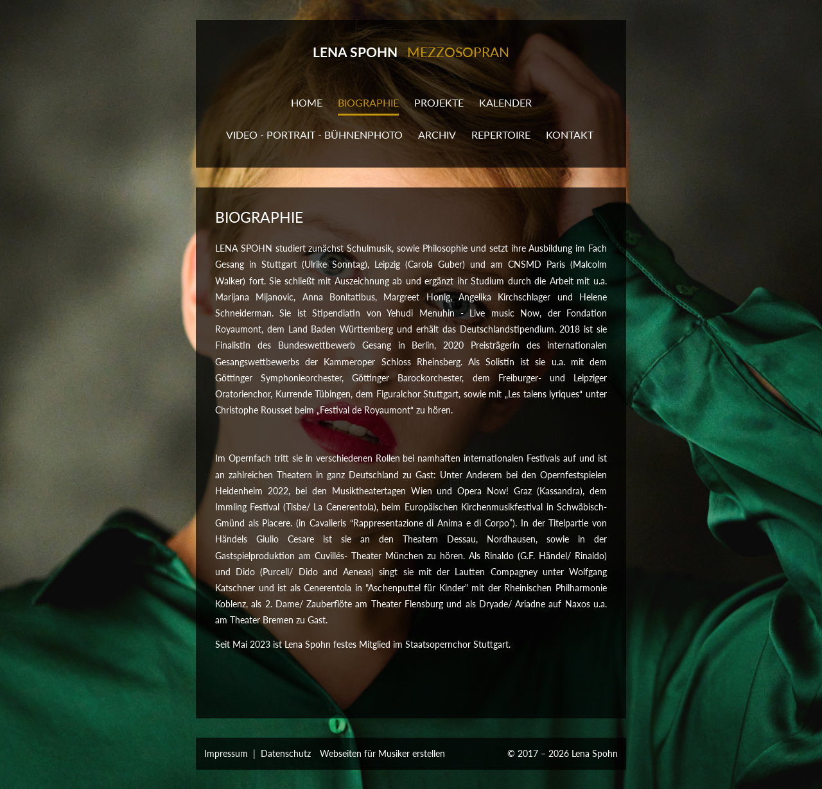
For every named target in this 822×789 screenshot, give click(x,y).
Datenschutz (286, 753)
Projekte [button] (439, 102)
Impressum (226, 753)
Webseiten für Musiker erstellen (382, 753)
